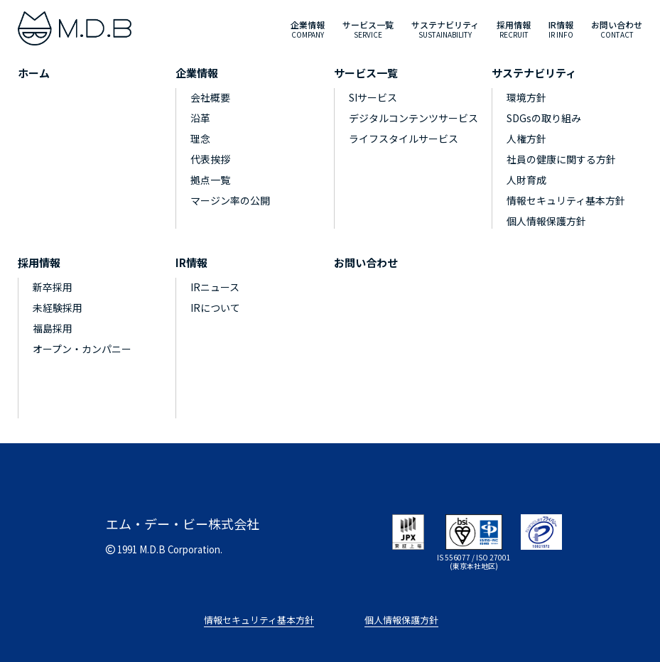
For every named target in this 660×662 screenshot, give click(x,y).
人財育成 (526, 180)
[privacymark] (541, 529)
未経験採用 (57, 307)
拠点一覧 (210, 180)
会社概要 (210, 97)
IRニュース (214, 287)
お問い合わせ (366, 262)
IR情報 (191, 262)
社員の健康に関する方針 (561, 159)
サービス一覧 (366, 72)
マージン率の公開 (230, 200)
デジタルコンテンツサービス (413, 118)
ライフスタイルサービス (403, 138)
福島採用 (52, 328)
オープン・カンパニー (82, 349)
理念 (200, 138)
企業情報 (196, 72)
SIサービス (373, 97)
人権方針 (526, 138)
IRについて (215, 307)
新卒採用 (52, 287)
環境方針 (526, 97)
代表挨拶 (210, 159)
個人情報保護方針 (546, 221)
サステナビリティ (534, 72)
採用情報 (39, 262)
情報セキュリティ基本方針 (566, 200)
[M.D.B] (74, 28)
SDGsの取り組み (544, 118)
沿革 (200, 118)
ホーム (34, 72)
